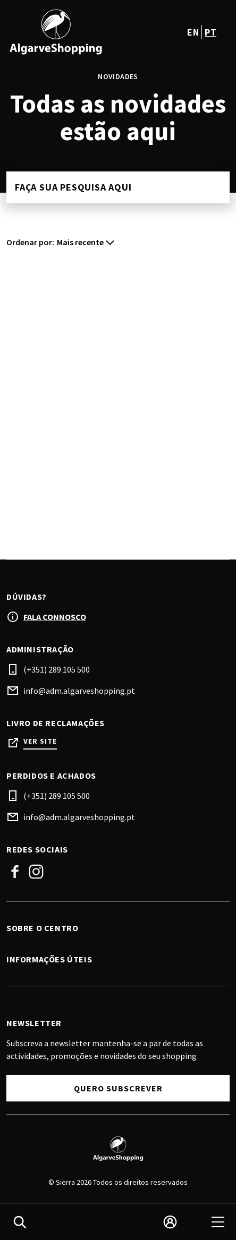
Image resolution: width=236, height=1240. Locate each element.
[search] (20, 1222)
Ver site (40, 741)
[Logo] (118, 1148)
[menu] (218, 1222)
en (193, 32)
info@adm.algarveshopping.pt (79, 690)
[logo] (63, 31)
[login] (170, 1222)
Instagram (36, 871)
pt (210, 32)
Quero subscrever (118, 1088)
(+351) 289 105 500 (56, 669)
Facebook (14, 871)
